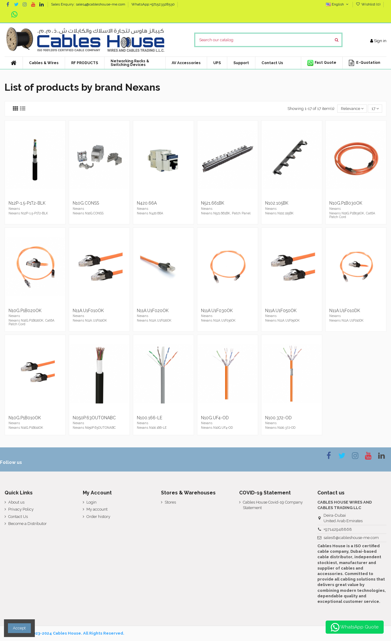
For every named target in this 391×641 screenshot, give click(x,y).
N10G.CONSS (86, 203)
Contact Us (18, 516)
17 (375, 108)
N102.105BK (276, 203)
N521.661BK (212, 203)
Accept (19, 628)
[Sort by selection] (352, 108)
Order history (98, 516)
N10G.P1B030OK (345, 203)
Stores (170, 502)
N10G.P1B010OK (25, 417)
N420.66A (147, 203)
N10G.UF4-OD (215, 417)
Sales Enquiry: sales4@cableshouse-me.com (88, 4)
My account (97, 509)
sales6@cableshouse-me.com (351, 537)
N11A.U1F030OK (217, 310)
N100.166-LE (149, 417)
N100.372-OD (278, 417)
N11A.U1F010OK (88, 310)
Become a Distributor (27, 523)
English (337, 4)
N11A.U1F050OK (281, 310)
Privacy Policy (21, 509)
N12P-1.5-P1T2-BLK (27, 203)
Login (91, 502)
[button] (186, 63)
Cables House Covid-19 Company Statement (273, 505)
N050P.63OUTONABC (94, 417)
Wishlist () (368, 4)
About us (16, 502)
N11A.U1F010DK (344, 310)
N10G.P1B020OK (25, 310)
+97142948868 (337, 529)
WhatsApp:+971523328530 (153, 4)
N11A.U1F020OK (153, 310)
